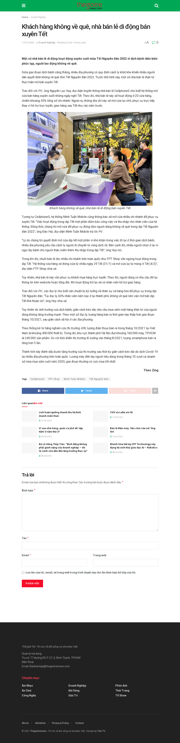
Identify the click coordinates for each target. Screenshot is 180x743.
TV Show (120, 695)
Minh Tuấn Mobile (74, 379)
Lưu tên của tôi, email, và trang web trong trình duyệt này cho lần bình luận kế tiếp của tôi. (81, 572)
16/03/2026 (116, 437)
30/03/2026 (45, 437)
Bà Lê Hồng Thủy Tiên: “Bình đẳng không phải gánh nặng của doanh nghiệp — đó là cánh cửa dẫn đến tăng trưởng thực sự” (63, 447)
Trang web (99, 555)
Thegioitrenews (38, 731)
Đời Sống (73, 690)
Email (26, 555)
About (25, 723)
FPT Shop (54, 379)
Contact (79, 723)
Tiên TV (101, 731)
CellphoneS (37, 379)
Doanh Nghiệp (38, 17)
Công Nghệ (29, 695)
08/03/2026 (45, 456)
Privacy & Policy (60, 723)
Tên (25, 538)
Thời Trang (122, 690)
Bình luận (29, 490)
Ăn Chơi (26, 690)
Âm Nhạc (27, 685)
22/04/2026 (45, 421)
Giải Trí (73, 695)
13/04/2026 (116, 417)
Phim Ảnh (121, 685)
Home (25, 17)
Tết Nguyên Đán (99, 379)
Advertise (40, 723)
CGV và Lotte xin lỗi (121, 412)
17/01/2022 (28, 42)
